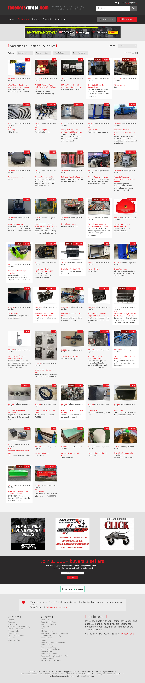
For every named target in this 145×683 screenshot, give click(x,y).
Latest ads (106, 19)
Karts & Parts (46, 638)
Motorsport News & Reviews (53, 642)
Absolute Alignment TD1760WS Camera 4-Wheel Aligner (124, 179)
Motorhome (39, 492)
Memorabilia (46, 651)
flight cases (118, 410)
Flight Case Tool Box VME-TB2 (72, 269)
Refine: (11, 53)
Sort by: (112, 46)
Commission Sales (15, 629)
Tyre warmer (92, 410)
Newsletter (60, 19)
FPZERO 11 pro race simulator (98, 177)
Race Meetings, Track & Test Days (55, 656)
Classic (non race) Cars (50, 649)
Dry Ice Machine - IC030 (44, 177)
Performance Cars (48, 647)
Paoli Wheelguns (41, 130)
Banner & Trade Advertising (19, 627)
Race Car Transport (49, 624)
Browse (11, 620)
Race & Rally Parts (48, 622)
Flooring (11, 130)
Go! (133, 8)
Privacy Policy (14, 631)
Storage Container (94, 269)
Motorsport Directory (49, 654)
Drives (43, 629)
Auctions (44, 640)
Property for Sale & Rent (51, 660)
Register (132, 3)
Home (11, 19)
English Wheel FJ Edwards (97, 453)
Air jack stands (119, 85)
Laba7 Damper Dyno (15, 224)
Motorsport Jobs (47, 645)
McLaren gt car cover (16, 177)
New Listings (13, 624)
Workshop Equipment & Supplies (54, 633)
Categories (23, 19)
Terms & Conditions (16, 636)
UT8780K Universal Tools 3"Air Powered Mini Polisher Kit (45, 87)
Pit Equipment (47, 631)
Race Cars (45, 620)
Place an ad (127, 19)
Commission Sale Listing (51, 636)
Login (124, 3)
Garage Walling (14, 314)
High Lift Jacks (93, 130)
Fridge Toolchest (120, 269)
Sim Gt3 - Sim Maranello (123, 453)
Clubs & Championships (50, 658)
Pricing (35, 19)
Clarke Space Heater (68, 224)
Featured (11, 622)
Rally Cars (45, 627)
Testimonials (13, 633)
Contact (47, 19)
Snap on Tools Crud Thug (70, 356)
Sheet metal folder (42, 453)
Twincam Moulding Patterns (72, 177)
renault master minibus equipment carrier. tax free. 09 (124, 132)
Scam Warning (14, 640)
